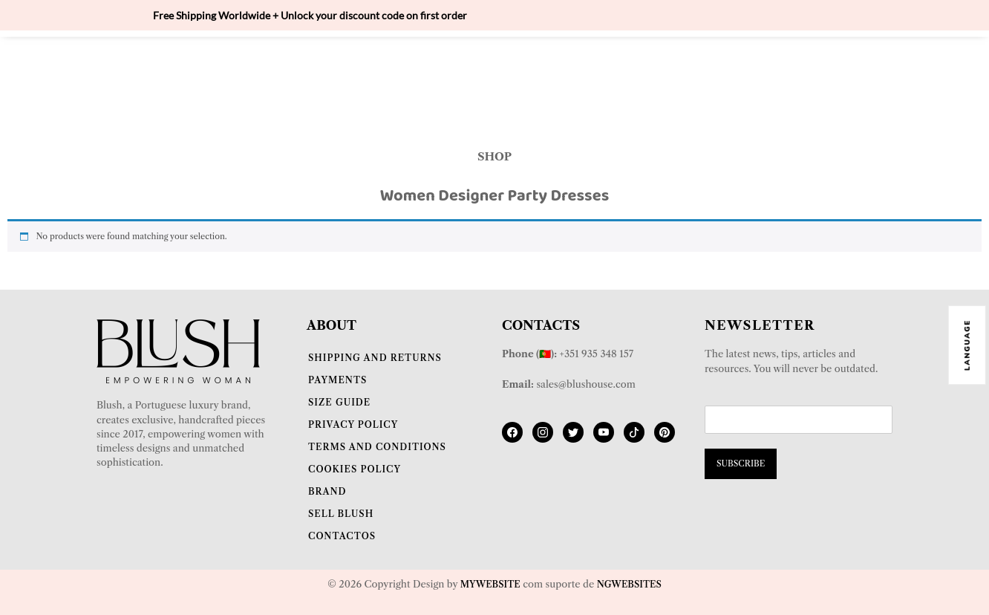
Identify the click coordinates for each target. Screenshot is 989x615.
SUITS (515, 63)
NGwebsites (629, 584)
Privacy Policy (353, 424)
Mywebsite (490, 584)
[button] (494, 86)
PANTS (673, 63)
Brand (327, 491)
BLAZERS (443, 63)
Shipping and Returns (375, 357)
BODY (313, 63)
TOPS (373, 63)
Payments (337, 379)
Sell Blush (340, 513)
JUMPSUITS (593, 63)
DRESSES (494, 86)
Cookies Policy (354, 469)
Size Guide (339, 402)
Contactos (342, 535)
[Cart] (873, 73)
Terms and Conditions (377, 446)
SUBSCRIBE (741, 463)
